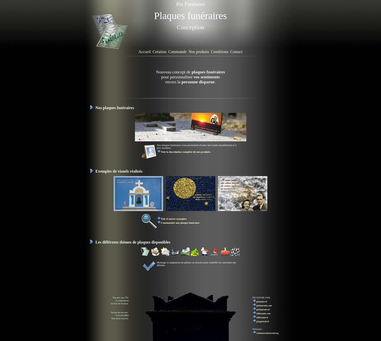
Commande (177, 52)
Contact (236, 52)
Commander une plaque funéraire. (178, 222)
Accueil (144, 52)
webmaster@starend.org (266, 333)
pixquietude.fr (261, 321)
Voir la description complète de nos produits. (184, 152)
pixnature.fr (260, 301)
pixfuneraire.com (262, 305)
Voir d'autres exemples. (172, 218)
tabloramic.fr (260, 317)
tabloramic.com (262, 313)
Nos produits (199, 52)
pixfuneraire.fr (261, 309)
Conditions (219, 52)
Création (159, 52)
